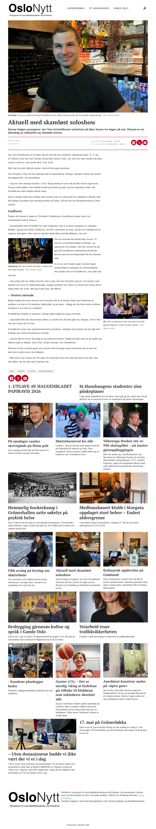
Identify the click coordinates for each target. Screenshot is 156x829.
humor (21, 371)
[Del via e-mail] (145, 142)
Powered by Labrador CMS (78, 825)
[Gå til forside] (30, 8)
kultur (31, 371)
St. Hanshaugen (99, 8)
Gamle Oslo (120, 8)
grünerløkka (46, 371)
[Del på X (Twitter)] (139, 142)
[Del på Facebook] (133, 142)
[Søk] (144, 8)
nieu (11, 371)
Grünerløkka (75, 8)
